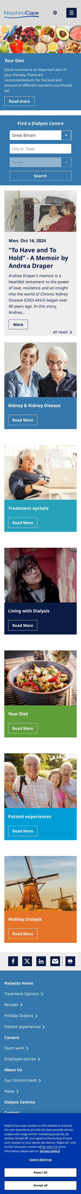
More (18, 324)
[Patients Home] (20, 983)
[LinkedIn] (41, 961)
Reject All (40, 1172)
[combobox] (12, 149)
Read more (19, 101)
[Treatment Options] (26, 994)
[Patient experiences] (26, 1026)
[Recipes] (15, 1004)
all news (60, 331)
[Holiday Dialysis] (23, 1015)
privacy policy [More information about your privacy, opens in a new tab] (49, 1151)
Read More (22, 420)
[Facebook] (13, 961)
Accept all (40, 1185)
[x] (27, 961)
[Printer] (70, 961)
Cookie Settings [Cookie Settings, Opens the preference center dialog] (40, 1160)
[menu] (71, 13)
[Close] (76, 1119)
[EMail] (55, 961)
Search (40, 175)
